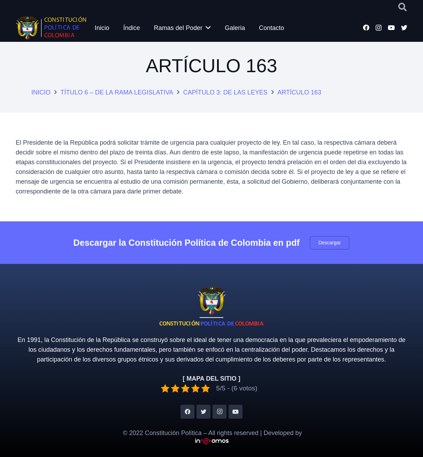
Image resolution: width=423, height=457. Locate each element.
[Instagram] (379, 27)
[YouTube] (391, 27)
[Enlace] (51, 28)
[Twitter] (404, 27)
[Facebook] (366, 27)
